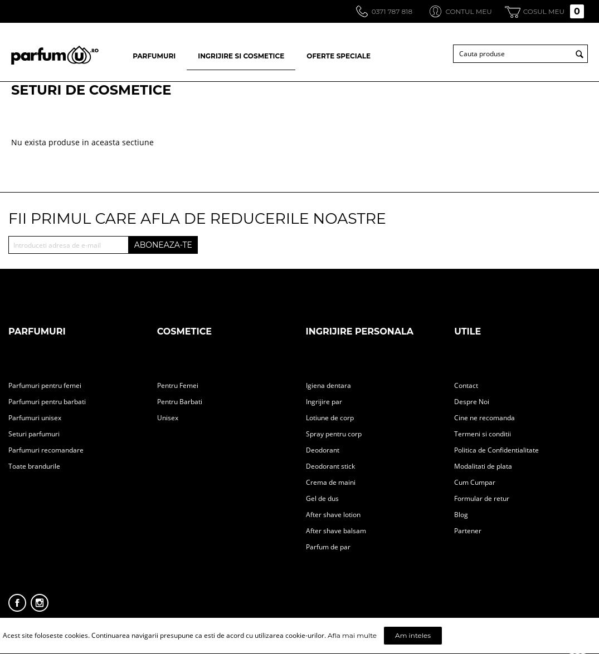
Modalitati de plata (483, 466)
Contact (466, 385)
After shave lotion (333, 514)
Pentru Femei (177, 385)
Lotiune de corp (330, 417)
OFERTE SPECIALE (338, 56)
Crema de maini (330, 482)
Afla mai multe (352, 635)
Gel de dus (322, 498)
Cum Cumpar (474, 482)
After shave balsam (336, 530)
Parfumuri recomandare (46, 450)
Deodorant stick (330, 466)
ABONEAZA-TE (163, 245)
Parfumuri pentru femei (44, 385)
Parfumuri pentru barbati (47, 401)
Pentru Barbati (179, 401)
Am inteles (413, 635)
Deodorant (322, 450)
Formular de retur (481, 498)
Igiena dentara (328, 385)
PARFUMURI (154, 56)
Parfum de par (328, 547)
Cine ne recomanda (484, 417)
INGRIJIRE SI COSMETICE (241, 56)
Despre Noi (471, 401)
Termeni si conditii (482, 434)
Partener (467, 530)
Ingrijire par (324, 401)
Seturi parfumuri (34, 434)
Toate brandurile (34, 466)
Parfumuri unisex (34, 417)
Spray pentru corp (334, 434)
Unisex (167, 417)
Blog (461, 514)
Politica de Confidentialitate (496, 450)
